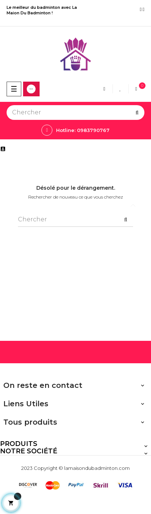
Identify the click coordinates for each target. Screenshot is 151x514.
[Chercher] (75, 112)
